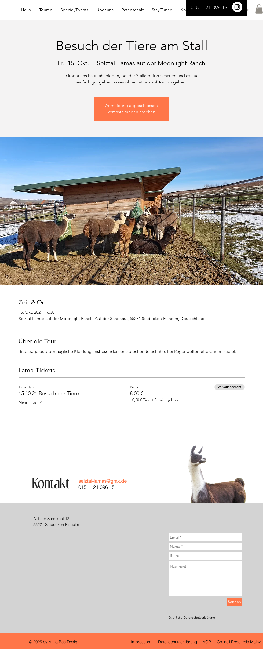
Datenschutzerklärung (199, 617)
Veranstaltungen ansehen (131, 111)
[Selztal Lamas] (237, 7)
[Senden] (234, 602)
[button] (259, 9)
